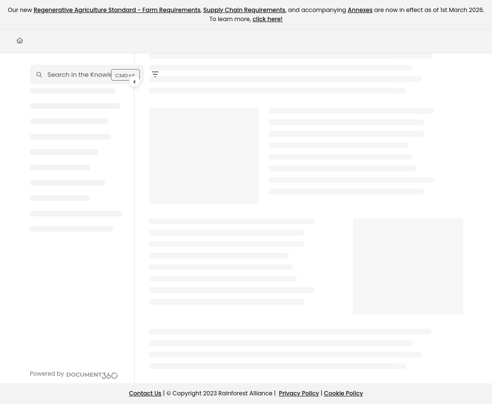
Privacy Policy (299, 393)
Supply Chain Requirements (244, 10)
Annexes (360, 10)
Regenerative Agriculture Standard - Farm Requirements (117, 10)
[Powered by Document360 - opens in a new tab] (74, 374)
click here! (268, 19)
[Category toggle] (134, 81)
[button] (87, 74)
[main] (306, 218)
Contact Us (145, 393)
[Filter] (155, 74)
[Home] (19, 41)
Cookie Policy (343, 393)
